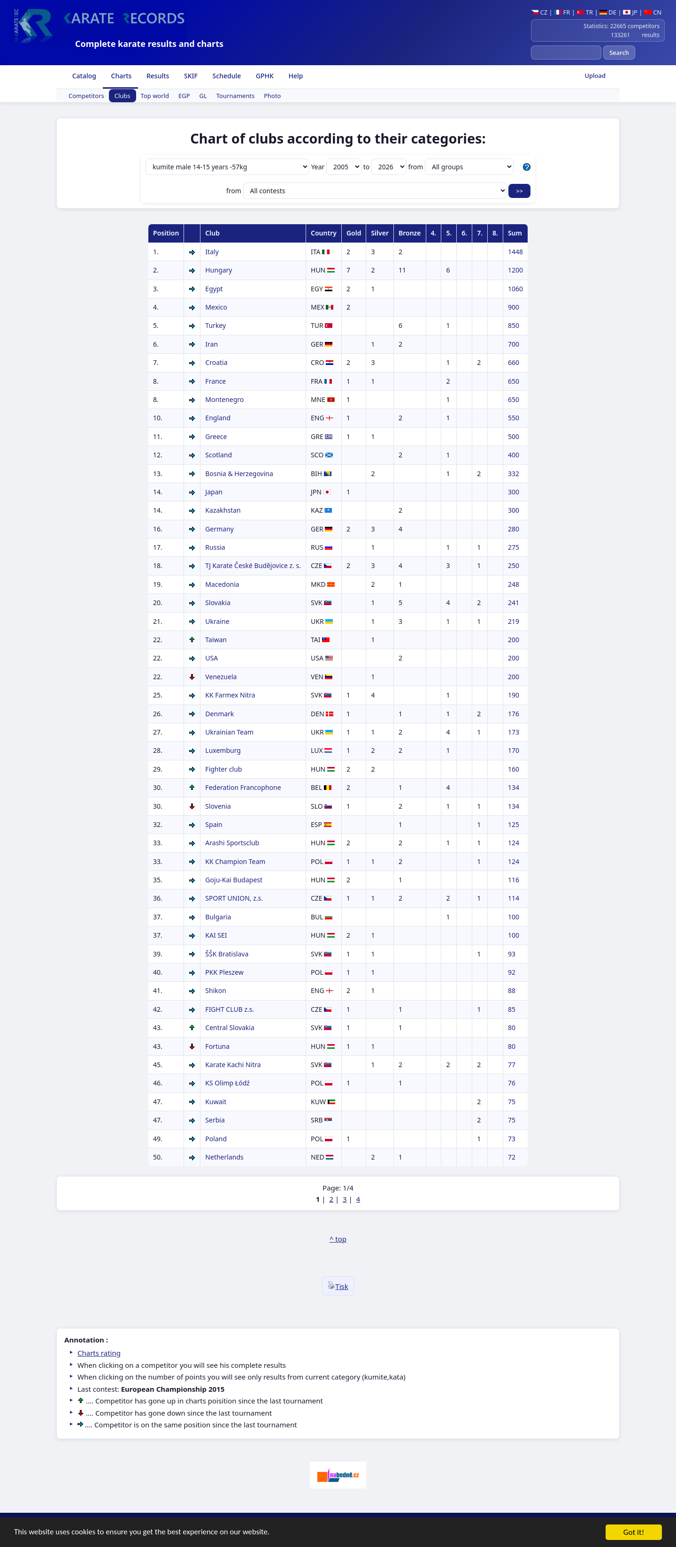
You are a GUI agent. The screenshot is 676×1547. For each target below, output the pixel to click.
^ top (338, 1239)
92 (511, 972)
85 (511, 1009)
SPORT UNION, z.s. (234, 898)
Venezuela (221, 676)
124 (513, 842)
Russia (215, 547)
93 (511, 953)
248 (513, 584)
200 (513, 639)
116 (513, 879)
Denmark (219, 713)
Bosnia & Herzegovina (239, 473)
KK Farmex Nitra (230, 694)
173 (513, 732)
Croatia (216, 362)
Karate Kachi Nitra (233, 1064)
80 (511, 1027)
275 (513, 547)
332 (513, 473)
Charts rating (99, 1352)
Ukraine (217, 621)
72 (511, 1157)
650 (513, 381)
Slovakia (217, 602)
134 (513, 787)
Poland (216, 1138)
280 (513, 528)
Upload (595, 75)
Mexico (216, 307)
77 (511, 1064)
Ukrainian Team (229, 732)
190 (513, 694)
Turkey (215, 325)
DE (607, 12)
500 (513, 436)
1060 (515, 288)
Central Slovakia (229, 1027)
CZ (539, 12)
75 (511, 1101)
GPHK (264, 75)
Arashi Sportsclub (232, 842)
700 (513, 344)
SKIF (190, 75)
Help (295, 75)
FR (562, 12)
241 (513, 602)
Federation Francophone (243, 787)
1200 (515, 269)
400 (513, 454)
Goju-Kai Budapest (233, 879)
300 (513, 491)
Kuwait (215, 1101)
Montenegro (224, 399)
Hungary (218, 269)
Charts (120, 75)
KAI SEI (216, 935)
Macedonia (222, 584)
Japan (214, 491)
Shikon (215, 990)
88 (511, 990)
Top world (155, 95)
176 (513, 713)
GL (203, 95)
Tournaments (235, 95)
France (215, 381)
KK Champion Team (235, 861)
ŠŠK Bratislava (226, 953)
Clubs (123, 95)
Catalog (83, 75)
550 (513, 417)
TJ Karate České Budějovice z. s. (253, 565)
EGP (184, 95)
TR (584, 12)
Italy (211, 251)
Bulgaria (218, 916)
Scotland (218, 454)
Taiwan (216, 639)
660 (513, 362)
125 (513, 824)
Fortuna (217, 1046)
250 (513, 565)
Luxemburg (223, 750)
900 (513, 307)
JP (630, 12)
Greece (216, 436)
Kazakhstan (222, 510)
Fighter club (223, 769)
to (385, 166)
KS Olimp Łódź (227, 1082)
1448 (515, 251)
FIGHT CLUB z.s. (229, 1009)
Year (337, 166)
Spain (213, 824)
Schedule (226, 75)
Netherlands (224, 1157)
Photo (272, 95)
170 (513, 750)
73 (511, 1138)
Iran (211, 344)
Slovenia (218, 806)
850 (513, 325)
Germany (219, 528)
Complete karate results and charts (149, 43)
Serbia (214, 1119)
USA (211, 657)
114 (513, 898)
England (217, 417)
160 (513, 769)
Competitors (86, 95)
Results (157, 75)
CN (652, 12)
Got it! (633, 1533)
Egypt (214, 288)
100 (513, 916)
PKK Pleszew (224, 972)
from (461, 166)
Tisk (338, 1286)
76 (511, 1082)
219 (513, 621)
